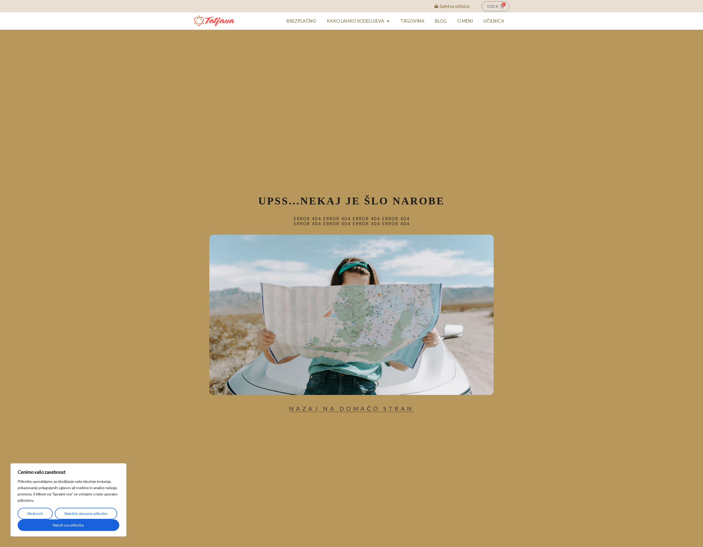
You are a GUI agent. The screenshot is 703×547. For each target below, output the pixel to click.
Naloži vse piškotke (68, 525)
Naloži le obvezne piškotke (86, 513)
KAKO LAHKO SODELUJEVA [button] (358, 21)
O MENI (465, 21)
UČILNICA (493, 21)
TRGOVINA (412, 21)
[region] (68, 499)
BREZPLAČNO (301, 21)
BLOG (441, 21)
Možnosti (35, 513)
